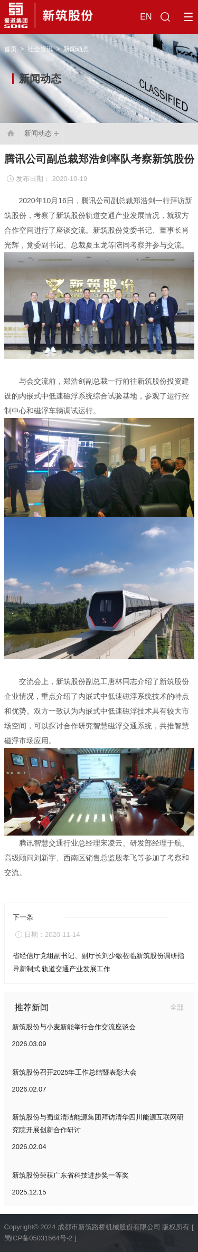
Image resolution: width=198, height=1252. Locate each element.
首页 (10, 49)
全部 (177, 1007)
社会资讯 (40, 49)
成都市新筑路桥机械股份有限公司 (109, 1227)
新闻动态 (76, 49)
